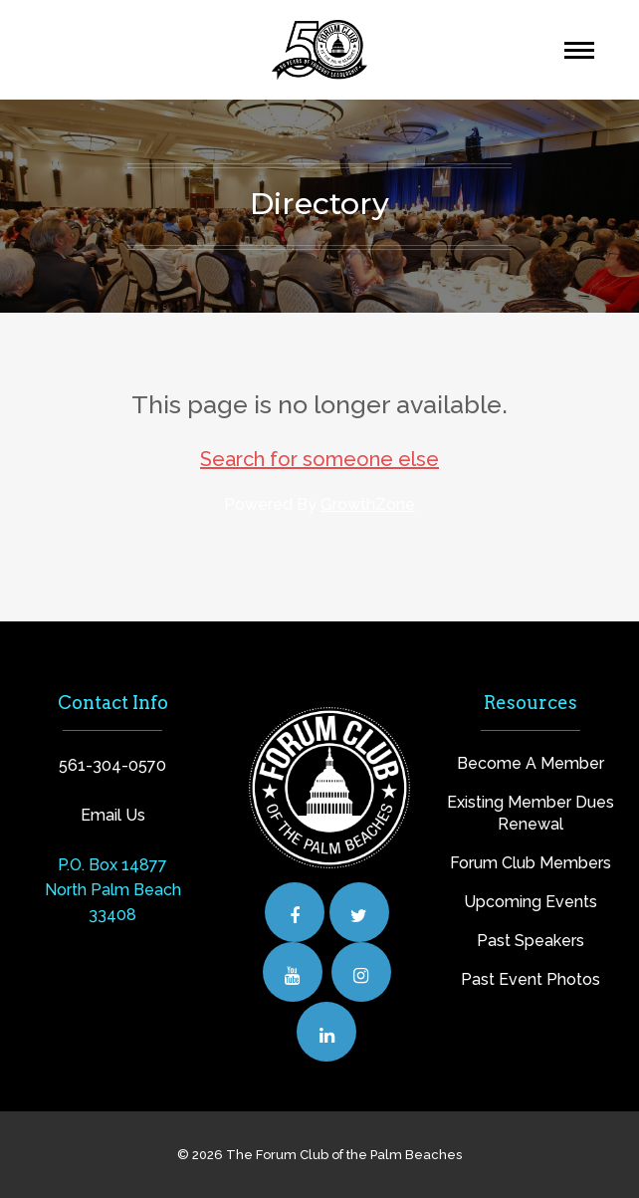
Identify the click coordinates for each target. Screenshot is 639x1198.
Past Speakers (530, 940)
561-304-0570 (112, 765)
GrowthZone (367, 504)
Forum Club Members (530, 862)
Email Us (113, 815)
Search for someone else (319, 459)
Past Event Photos (530, 979)
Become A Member (530, 763)
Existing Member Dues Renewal (530, 813)
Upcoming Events (530, 901)
